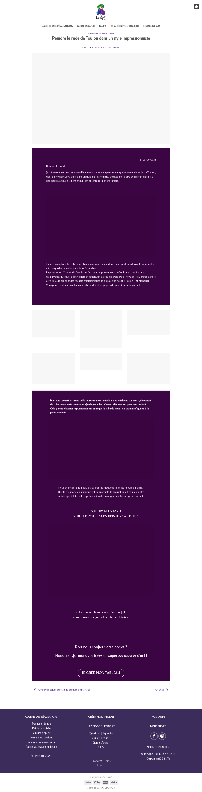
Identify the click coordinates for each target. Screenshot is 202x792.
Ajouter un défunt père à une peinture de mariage (61, 689)
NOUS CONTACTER (158, 747)
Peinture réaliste (41, 723)
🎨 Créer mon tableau (124, 26)
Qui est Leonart (101, 738)
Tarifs (102, 26)
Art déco (162, 689)
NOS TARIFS (158, 716)
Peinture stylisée (41, 728)
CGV (101, 747)
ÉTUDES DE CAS (40, 756)
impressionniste (100, 176)
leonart (116, 48)
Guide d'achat (101, 742)
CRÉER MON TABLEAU (101, 716)
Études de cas (151, 26)
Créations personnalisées (101, 34)
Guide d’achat (86, 26)
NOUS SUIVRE (158, 726)
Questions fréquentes (101, 733)
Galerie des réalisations (57, 26)
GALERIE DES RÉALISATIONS (41, 716)
